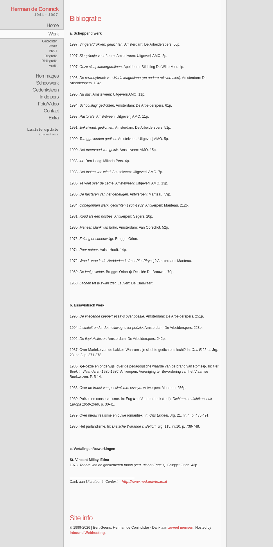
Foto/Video (48, 104)
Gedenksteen (46, 90)
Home (53, 25)
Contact (51, 111)
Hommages (47, 76)
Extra (54, 118)
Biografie (50, 56)
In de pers (49, 97)
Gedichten (49, 41)
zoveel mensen (180, 528)
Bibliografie (49, 61)
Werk (54, 34)
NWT (53, 51)
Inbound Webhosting (87, 533)
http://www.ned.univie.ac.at (144, 482)
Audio (53, 66)
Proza (53, 46)
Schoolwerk (47, 83)
